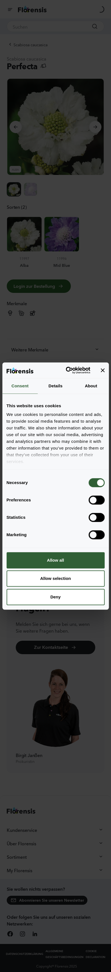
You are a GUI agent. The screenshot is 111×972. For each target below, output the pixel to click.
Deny (55, 596)
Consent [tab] (20, 385)
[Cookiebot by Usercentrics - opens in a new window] (67, 370)
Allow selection (55, 578)
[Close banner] (103, 370)
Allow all (55, 560)
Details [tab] (56, 385)
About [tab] (91, 385)
